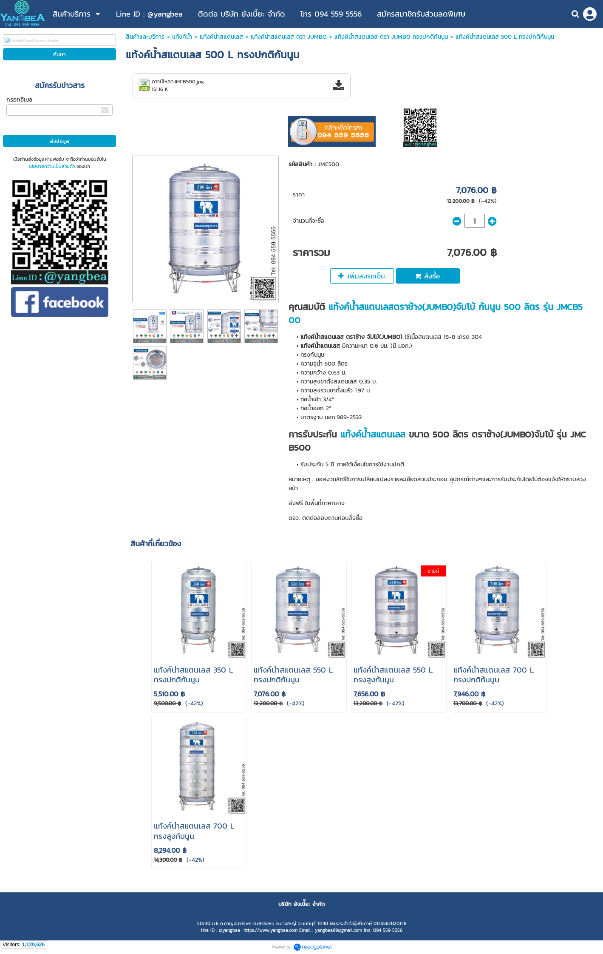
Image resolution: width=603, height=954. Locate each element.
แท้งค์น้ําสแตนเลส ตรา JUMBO (289, 36)
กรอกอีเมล (19, 99)
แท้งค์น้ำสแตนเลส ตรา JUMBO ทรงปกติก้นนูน (391, 36)
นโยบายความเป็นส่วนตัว (52, 166)
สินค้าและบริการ (145, 36)
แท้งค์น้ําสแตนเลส (221, 36)
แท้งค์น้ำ (182, 36)
